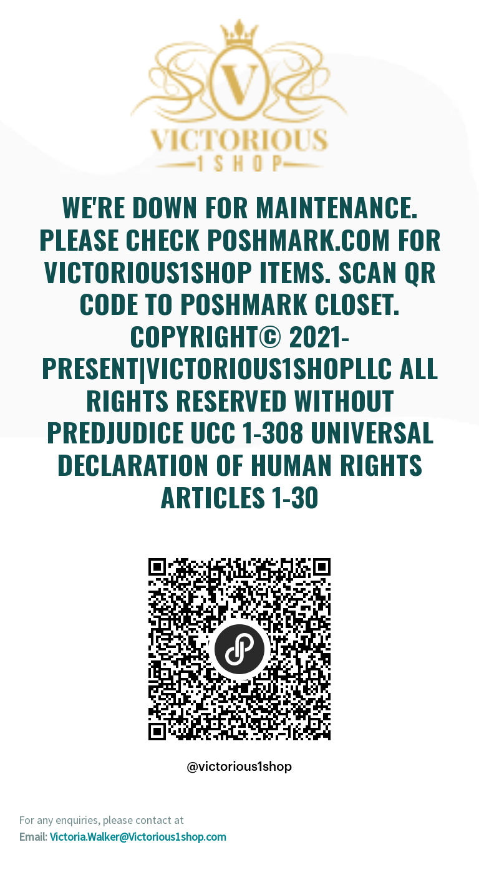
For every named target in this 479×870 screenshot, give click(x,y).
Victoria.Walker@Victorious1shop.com (138, 836)
